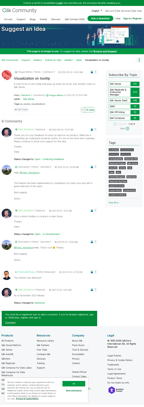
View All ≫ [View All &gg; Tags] (114, 205)
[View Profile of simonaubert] (24, 169)
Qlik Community (9, 62)
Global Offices (79, 374)
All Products (7, 342)
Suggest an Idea (23, 31)
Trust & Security (80, 351)
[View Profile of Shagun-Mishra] (25, 74)
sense (122, 170)
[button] (95, 74)
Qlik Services (123, 10)
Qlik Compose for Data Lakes (16, 369)
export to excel (116, 188)
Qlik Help (137, 10)
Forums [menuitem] (8, 19)
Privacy (76, 360)
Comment (10, 324)
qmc (118, 174)
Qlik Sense (28, 101)
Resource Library (45, 342)
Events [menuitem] (43, 19)
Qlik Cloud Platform (11, 347)
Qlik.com (109, 10)
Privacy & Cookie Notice (119, 362)
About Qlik (77, 342)
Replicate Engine (117, 165)
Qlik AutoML (7, 356)
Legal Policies (114, 357)
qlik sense (132, 165)
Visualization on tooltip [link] (97, 62)
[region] (46, 390)
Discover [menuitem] (56, 19)
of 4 (132, 126)
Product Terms (114, 380)
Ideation (37, 62)
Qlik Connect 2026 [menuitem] (75, 19)
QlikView (5, 360)
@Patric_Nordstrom (30, 174)
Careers (76, 365)
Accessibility (78, 356)
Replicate (131, 179)
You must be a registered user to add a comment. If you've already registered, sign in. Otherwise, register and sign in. (49, 318)
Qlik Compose (117, 120)
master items (115, 192)
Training (41, 365)
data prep (125, 156)
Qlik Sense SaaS (118, 102)
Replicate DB (131, 161)
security (113, 170)
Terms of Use (114, 371)
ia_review (25, 106)
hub (129, 170)
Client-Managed (116, 179)
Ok (74, 383)
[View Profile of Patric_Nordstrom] (26, 131)
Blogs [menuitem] (33, 19)
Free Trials (42, 351)
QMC (112, 108)
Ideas (79, 62)
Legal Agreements (116, 375)
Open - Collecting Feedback (49, 161)
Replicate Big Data (117, 183)
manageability (115, 161)
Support (25, 62)
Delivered (25, 97)
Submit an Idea (53, 62)
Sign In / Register (132, 18)
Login (60, 3)
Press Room (78, 347)
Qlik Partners (43, 347)
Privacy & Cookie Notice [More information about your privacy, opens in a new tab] (27, 399)
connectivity (129, 192)
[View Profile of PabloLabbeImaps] (26, 274)
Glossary (41, 360)
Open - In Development (47, 236)
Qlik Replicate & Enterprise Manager (118, 94)
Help (118, 18)
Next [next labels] (122, 130)
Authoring (113, 156)
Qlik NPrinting (117, 114)
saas (111, 174)
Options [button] (139, 62)
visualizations (38, 106)
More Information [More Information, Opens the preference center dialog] (74, 390)
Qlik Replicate (8, 365)
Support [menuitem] (21, 19)
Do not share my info (118, 384)
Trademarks (113, 366)
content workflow (117, 197)
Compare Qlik (43, 356)
